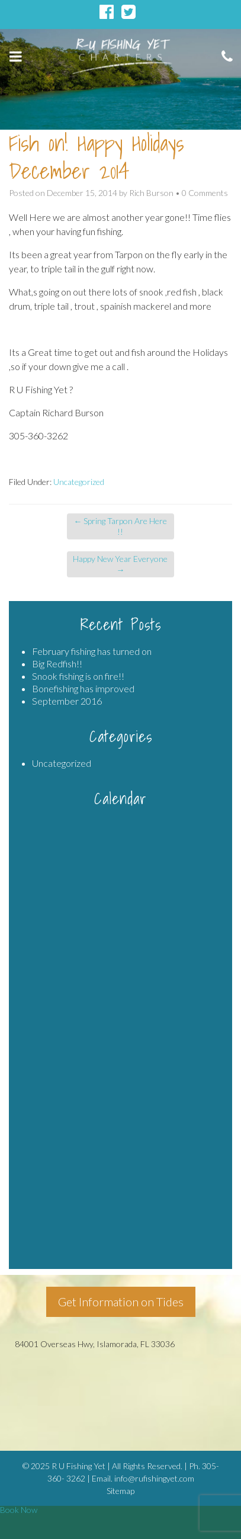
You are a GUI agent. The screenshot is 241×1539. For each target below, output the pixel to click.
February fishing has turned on (92, 651)
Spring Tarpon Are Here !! (120, 526)
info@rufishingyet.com (154, 1478)
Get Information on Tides (121, 1301)
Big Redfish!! (57, 663)
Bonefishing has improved (83, 688)
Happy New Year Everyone (120, 564)
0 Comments (205, 193)
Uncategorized (78, 482)
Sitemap (120, 1491)
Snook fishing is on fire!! (78, 676)
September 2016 (67, 700)
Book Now (18, 1510)
